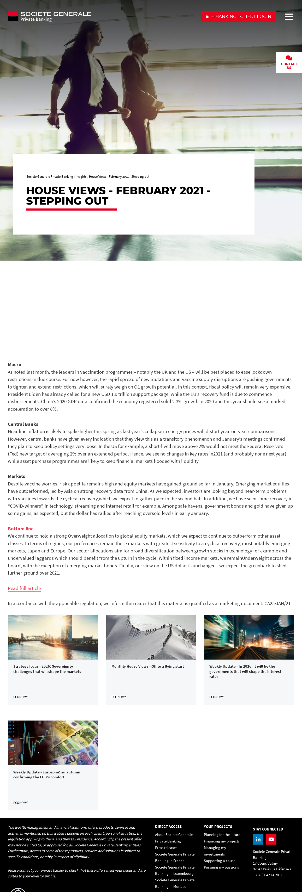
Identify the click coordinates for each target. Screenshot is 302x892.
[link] (53, 659)
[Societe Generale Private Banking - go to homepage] (102, 16)
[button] (238, 16)
